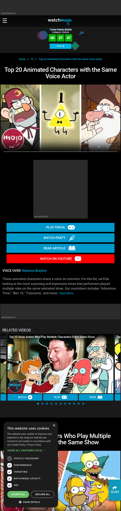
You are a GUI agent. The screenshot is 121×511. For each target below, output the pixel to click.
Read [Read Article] (96, 397)
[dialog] (31, 464)
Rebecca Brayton (34, 270)
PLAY (60, 46)
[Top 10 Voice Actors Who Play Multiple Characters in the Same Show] (60, 363)
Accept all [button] (18, 494)
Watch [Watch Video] (25, 397)
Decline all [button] (43, 494)
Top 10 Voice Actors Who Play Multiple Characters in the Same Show (52, 337)
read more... (67, 293)
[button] (38, 404)
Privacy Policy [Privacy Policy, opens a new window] (34, 444)
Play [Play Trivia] (60, 397)
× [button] (54, 425)
